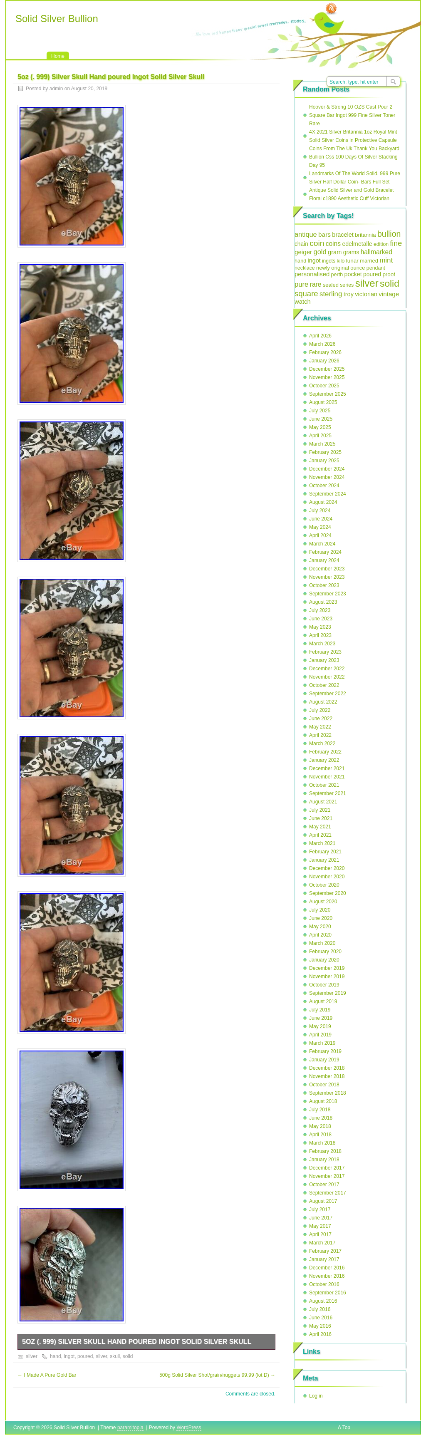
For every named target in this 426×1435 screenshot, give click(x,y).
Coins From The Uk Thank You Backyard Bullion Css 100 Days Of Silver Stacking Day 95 (354, 157)
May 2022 (320, 727)
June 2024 (320, 519)
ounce (357, 268)
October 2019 (324, 985)
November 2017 (326, 1176)
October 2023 (324, 585)
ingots (328, 261)
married (369, 261)
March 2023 (322, 644)
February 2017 (325, 1251)
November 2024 (326, 477)
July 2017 (319, 1209)
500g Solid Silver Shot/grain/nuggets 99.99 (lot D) (217, 1375)
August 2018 (323, 1101)
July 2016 (319, 1309)
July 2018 (319, 1110)
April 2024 (320, 535)
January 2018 (324, 1159)
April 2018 (320, 1135)
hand (55, 1356)
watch (303, 301)
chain (301, 244)
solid (128, 1356)
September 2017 (327, 1193)
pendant (376, 268)
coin (317, 243)
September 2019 (327, 993)
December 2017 (326, 1168)
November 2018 (326, 1076)
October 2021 (324, 785)
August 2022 (323, 702)
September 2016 (327, 1293)
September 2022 (327, 693)
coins (333, 243)
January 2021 (324, 860)
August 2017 (323, 1201)
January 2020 (324, 960)
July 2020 (319, 910)
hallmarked (376, 251)
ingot (69, 1356)
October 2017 (324, 1184)
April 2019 (320, 1035)
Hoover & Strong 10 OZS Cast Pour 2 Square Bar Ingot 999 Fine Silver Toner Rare (352, 115)
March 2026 (322, 344)
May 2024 (320, 527)
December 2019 (326, 968)
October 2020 (324, 885)
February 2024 (325, 552)
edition (381, 244)
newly (323, 268)
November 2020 (326, 877)
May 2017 (320, 1226)
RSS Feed (331, 8)
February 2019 (325, 1051)
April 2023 (320, 635)
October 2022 (324, 685)
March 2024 (322, 544)
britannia (365, 235)
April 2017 (320, 1234)
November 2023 (326, 577)
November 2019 (326, 976)
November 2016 (326, 1276)
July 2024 (319, 510)
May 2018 (320, 1126)
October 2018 (324, 1085)
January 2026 (324, 361)
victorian (366, 294)
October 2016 (324, 1284)
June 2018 (320, 1118)
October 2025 (324, 386)
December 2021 (326, 768)
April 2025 (320, 436)
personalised (312, 274)
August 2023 (323, 602)
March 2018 (322, 1143)
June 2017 (320, 1218)
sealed (331, 285)
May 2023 (320, 627)
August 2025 (323, 402)
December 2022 (326, 669)
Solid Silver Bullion (56, 18)
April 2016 (320, 1334)
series (347, 285)
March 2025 (322, 444)
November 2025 (326, 377)
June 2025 (320, 419)
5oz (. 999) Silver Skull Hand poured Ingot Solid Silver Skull (136, 1341)
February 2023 (325, 652)
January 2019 (324, 1060)
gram (335, 252)
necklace (305, 268)
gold (319, 252)
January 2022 (324, 760)
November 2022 (326, 677)
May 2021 (320, 827)
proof (388, 274)
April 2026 (320, 336)
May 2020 (320, 926)
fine (396, 243)
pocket (353, 274)
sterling (331, 294)
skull (115, 1356)
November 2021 (326, 777)
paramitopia (130, 1427)
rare (316, 284)
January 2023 (324, 660)
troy (349, 294)
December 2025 (326, 369)
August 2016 (323, 1301)
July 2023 (319, 610)
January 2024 (324, 560)
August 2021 (323, 802)
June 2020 (320, 918)
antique (306, 234)
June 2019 (320, 1018)
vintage (389, 293)
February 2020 (325, 951)
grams (351, 252)
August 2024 (323, 502)
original (340, 268)
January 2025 (324, 460)
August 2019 (323, 1001)
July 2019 (319, 1010)
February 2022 (325, 752)
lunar (352, 261)
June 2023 (320, 619)
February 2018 (325, 1151)
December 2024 (326, 469)
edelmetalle (357, 243)
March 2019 (322, 1043)
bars (324, 234)
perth (337, 275)
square (306, 293)
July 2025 (319, 411)
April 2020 (320, 935)
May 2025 (320, 427)
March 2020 (322, 943)
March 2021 (322, 843)
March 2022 (322, 743)
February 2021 (325, 852)
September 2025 (327, 394)
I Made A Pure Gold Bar (46, 1375)
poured (85, 1356)
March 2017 (322, 1243)
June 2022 (320, 718)
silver (31, 1356)
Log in (316, 1396)
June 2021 (320, 818)
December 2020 (326, 868)
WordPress (188, 1427)
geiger (303, 251)
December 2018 (326, 1068)
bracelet (343, 234)
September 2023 (327, 594)
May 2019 (320, 1026)
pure (301, 284)
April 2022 (320, 735)
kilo (340, 261)
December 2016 (326, 1268)
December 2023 (326, 569)
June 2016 (320, 1318)
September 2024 (327, 494)
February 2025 (325, 452)
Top (346, 1427)
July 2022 (319, 710)
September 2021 (327, 793)
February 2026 (325, 352)
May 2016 (320, 1326)
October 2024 (324, 485)
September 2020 (327, 893)
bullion (389, 233)
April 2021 (320, 835)
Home (57, 56)
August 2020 (323, 902)
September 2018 (327, 1093)
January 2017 (324, 1259)
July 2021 (319, 810)
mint (386, 260)
